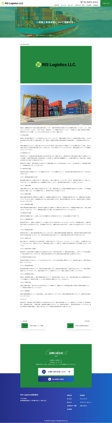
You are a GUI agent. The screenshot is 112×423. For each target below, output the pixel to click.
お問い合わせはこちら (56, 372)
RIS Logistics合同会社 (29, 395)
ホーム (22, 35)
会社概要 (88, 5)
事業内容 (56, 5)
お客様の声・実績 (79, 5)
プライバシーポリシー (86, 402)
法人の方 (63, 5)
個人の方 (70, 5)
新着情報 (95, 5)
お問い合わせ (106, 3)
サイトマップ (83, 399)
